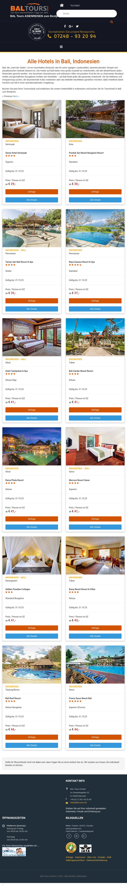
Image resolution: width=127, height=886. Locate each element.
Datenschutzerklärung (96, 860)
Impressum (80, 857)
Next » (16, 96)
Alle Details (31, 200)
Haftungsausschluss (75, 860)
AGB (109, 857)
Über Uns (91, 857)
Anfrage (31, 192)
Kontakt (75, 5)
